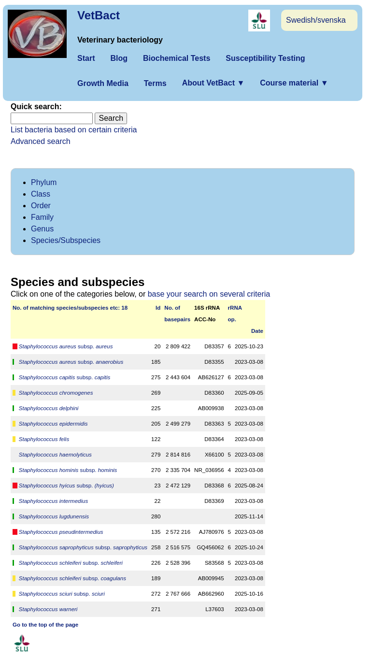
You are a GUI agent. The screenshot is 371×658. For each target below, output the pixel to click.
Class (40, 194)
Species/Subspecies (65, 240)
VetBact (98, 15)
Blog (119, 58)
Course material (294, 83)
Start (86, 58)
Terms (155, 83)
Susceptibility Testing (265, 58)
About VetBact (213, 83)
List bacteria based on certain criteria (74, 130)
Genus (42, 229)
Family (42, 217)
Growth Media (102, 83)
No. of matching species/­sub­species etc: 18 (70, 308)
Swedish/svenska (316, 20)
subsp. (66, 346)
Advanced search (41, 141)
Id (158, 308)
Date (257, 331)
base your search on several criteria (209, 294)
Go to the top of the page (45, 625)
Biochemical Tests (176, 58)
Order (41, 205)
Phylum (44, 182)
